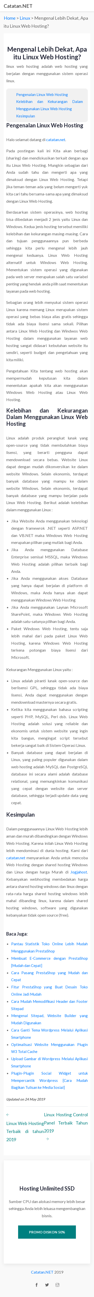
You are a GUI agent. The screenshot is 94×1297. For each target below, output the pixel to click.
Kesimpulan (25, 116)
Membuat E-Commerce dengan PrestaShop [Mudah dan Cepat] (49, 962)
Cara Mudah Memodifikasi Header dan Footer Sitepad (49, 1005)
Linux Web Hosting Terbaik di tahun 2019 (25, 1126)
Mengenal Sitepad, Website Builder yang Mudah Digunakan (49, 1019)
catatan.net (55, 139)
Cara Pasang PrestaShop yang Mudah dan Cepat (49, 976)
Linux (25, 18)
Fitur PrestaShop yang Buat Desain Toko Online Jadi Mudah (49, 990)
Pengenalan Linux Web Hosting (42, 94)
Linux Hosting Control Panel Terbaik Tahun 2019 (66, 1127)
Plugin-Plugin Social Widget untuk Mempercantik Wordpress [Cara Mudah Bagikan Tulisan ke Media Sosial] (49, 1080)
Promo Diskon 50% (47, 1232)
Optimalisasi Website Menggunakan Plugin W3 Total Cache (49, 1048)
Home (10, 18)
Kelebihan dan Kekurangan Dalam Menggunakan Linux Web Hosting (49, 105)
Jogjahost (78, 871)
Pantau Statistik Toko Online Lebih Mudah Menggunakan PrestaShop (49, 947)
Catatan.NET (18, 6)
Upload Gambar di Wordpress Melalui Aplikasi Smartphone (49, 1062)
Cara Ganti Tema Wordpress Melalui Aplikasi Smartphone (49, 1033)
